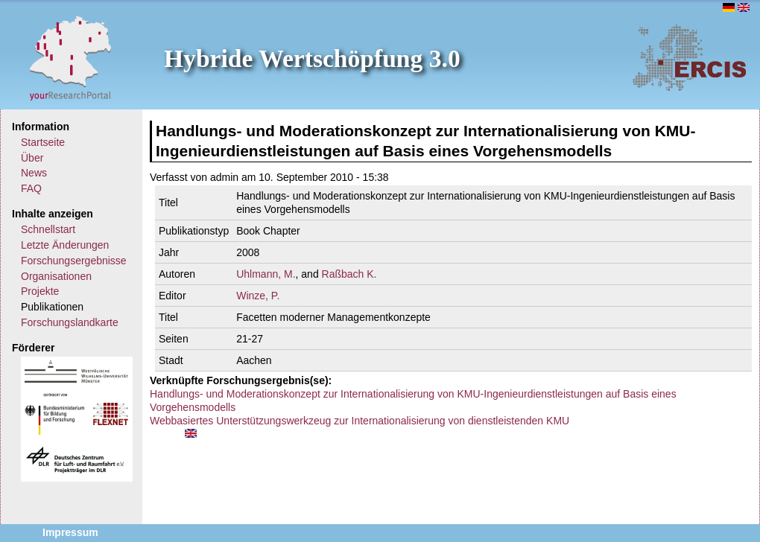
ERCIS (689, 57)
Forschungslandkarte (69, 322)
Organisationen (56, 276)
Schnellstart (48, 229)
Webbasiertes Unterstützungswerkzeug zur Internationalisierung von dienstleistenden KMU (359, 421)
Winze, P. (257, 296)
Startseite (43, 142)
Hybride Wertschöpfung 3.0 (312, 58)
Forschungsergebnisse (74, 261)
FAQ (31, 188)
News (34, 173)
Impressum (70, 532)
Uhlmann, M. (265, 274)
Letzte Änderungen (65, 245)
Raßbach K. (349, 274)
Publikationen (52, 307)
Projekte (40, 291)
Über (32, 158)
